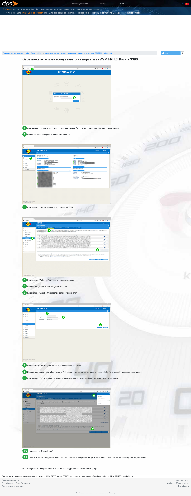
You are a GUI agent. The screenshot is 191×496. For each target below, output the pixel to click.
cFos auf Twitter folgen (178, 483)
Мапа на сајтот (182, 480)
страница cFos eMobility (32, 13)
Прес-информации (10, 480)
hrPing (102, 4)
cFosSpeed (7, 9)
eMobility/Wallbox (80, 4)
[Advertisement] (95, 33)
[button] (171, 53)
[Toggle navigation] (178, 4)
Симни (121, 4)
